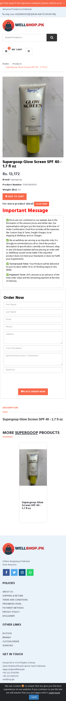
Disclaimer (9, 616)
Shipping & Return (13, 596)
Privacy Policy (11, 612)
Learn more (54, 693)
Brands (7, 637)
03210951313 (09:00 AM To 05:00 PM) (35, 14)
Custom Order (11, 642)
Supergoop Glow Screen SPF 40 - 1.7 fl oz (32, 505)
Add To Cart (14, 196)
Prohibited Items (12, 604)
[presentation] (29, 381)
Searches (8, 646)
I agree (34, 697)
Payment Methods (13, 608)
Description (10, 408)
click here (41, 204)
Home (6, 64)
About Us (8, 592)
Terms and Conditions (15, 600)
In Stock (7, 633)
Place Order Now (33, 392)
